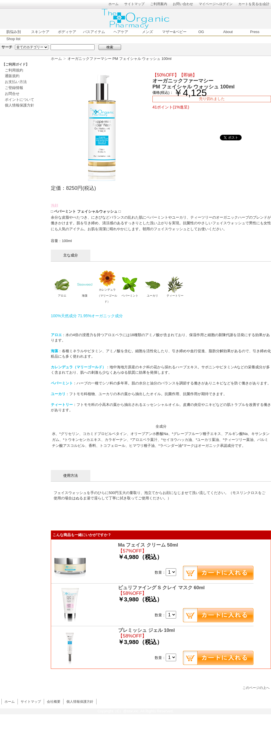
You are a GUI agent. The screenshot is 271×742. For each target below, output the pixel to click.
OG (201, 32)
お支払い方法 (16, 82)
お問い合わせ (183, 4)
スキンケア (40, 32)
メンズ (147, 32)
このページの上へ (256, 687)
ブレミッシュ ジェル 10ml (146, 630)
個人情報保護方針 (19, 105)
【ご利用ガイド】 (15, 64)
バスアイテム (94, 32)
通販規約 (12, 76)
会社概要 (53, 701)
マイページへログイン (216, 4)
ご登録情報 (14, 88)
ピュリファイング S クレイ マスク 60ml (161, 587)
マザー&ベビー (174, 32)
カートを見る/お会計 (254, 4)
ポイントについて (19, 99)
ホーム (113, 4)
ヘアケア (120, 32)
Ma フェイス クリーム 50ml (148, 545)
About (228, 32)
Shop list (13, 39)
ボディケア (67, 32)
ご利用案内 (158, 4)
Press (254, 32)
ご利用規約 (14, 70)
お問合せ (12, 94)
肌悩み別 (13, 32)
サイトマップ (134, 4)
